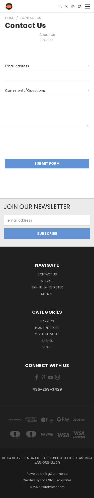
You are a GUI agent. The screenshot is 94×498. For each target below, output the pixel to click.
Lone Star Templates (55, 480)
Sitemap (47, 294)
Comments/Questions (47, 90)
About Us (47, 34)
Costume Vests (47, 334)
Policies (47, 39)
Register (56, 287)
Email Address (47, 66)
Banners (47, 321)
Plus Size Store (47, 328)
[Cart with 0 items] (78, 6)
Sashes (47, 341)
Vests (47, 347)
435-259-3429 (47, 389)
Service (47, 281)
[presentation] (43, 143)
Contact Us (47, 274)
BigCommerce (56, 474)
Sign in (37, 287)
